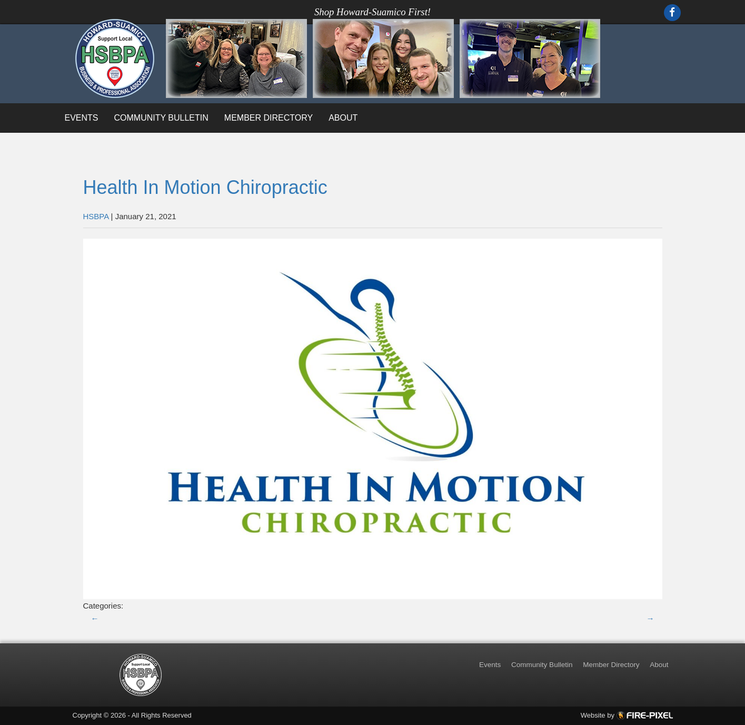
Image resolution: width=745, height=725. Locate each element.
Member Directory (268, 117)
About (343, 117)
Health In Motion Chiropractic (205, 187)
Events (81, 117)
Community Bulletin (161, 117)
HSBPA (96, 216)
